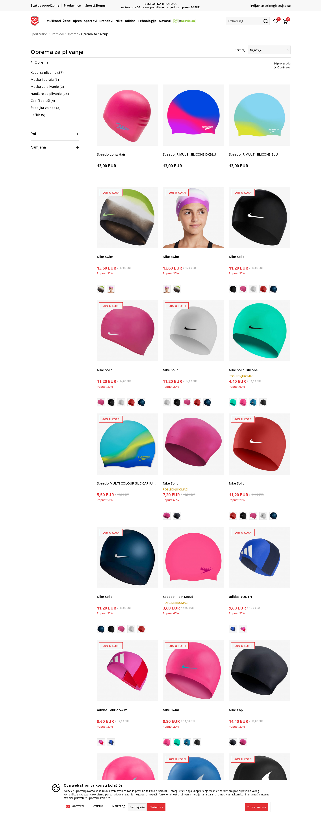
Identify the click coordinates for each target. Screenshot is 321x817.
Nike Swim (105, 256)
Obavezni (78, 806)
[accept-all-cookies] (256, 807)
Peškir (38, 114)
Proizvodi (57, 34)
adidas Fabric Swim (112, 710)
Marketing (118, 806)
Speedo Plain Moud (178, 596)
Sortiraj (240, 50)
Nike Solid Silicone (243, 370)
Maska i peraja (45, 79)
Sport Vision (39, 34)
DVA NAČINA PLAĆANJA (160, 4)
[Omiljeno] (275, 21)
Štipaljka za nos (45, 107)
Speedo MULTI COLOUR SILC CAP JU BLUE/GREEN (127, 483)
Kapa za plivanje (47, 72)
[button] (248, 21)
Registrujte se (280, 6)
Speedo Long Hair (111, 154)
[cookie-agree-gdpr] (156, 807)
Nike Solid (237, 256)
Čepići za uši (43, 100)
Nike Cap (236, 710)
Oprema (72, 34)
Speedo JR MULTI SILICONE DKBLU (189, 154)
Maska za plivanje (47, 86)
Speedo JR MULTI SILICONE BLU (253, 154)
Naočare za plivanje (50, 93)
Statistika (98, 806)
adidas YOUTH (240, 596)
